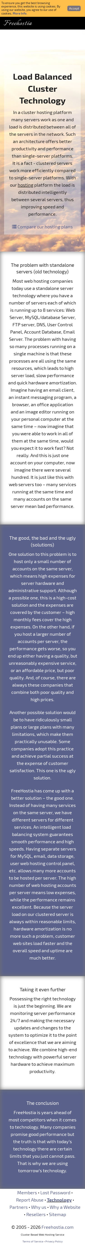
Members (27, 1192)
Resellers (36, 1214)
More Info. (20, 13)
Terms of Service (32, 1241)
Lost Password (55, 1192)
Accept (74, 8)
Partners (19, 1207)
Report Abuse (30, 1199)
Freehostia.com (57, 1227)
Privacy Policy (54, 1241)
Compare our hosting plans (42, 226)
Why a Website (65, 1207)
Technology (59, 1199)
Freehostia (17, 23)
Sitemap (57, 1214)
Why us (38, 1207)
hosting (25, 185)
